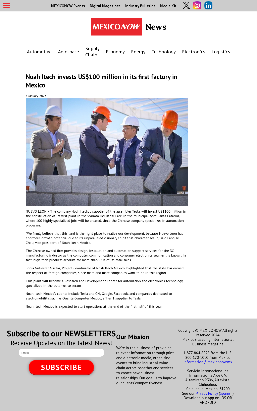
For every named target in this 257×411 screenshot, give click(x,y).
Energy (138, 52)
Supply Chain (92, 51)
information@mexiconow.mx (208, 361)
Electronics (193, 52)
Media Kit (168, 5)
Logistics (221, 52)
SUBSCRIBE (61, 367)
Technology (164, 52)
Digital (105, 5)
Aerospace (68, 52)
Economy (115, 52)
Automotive (39, 52)
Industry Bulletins (140, 5)
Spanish (226, 393)
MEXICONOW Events (68, 5)
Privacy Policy (207, 393)
